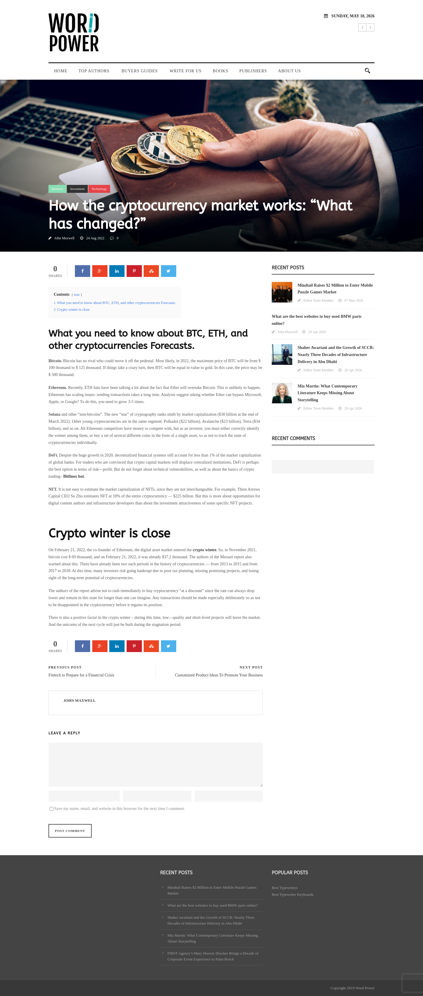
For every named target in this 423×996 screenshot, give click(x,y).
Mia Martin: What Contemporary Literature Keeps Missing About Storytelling (327, 393)
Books (220, 71)
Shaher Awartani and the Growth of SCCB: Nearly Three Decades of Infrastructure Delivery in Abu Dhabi (336, 354)
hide (77, 294)
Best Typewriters (285, 887)
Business (57, 188)
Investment (77, 188)
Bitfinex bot (73, 476)
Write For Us (186, 71)
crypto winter (204, 550)
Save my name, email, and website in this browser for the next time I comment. (119, 808)
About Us (289, 71)
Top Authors (94, 71)
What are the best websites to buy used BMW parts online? (212, 905)
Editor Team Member (318, 300)
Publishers (253, 71)
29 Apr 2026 (317, 332)
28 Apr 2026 (353, 370)
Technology (99, 188)
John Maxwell (64, 238)
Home (60, 71)
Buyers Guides (140, 71)
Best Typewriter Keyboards (293, 894)
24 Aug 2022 (95, 238)
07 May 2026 (353, 300)
